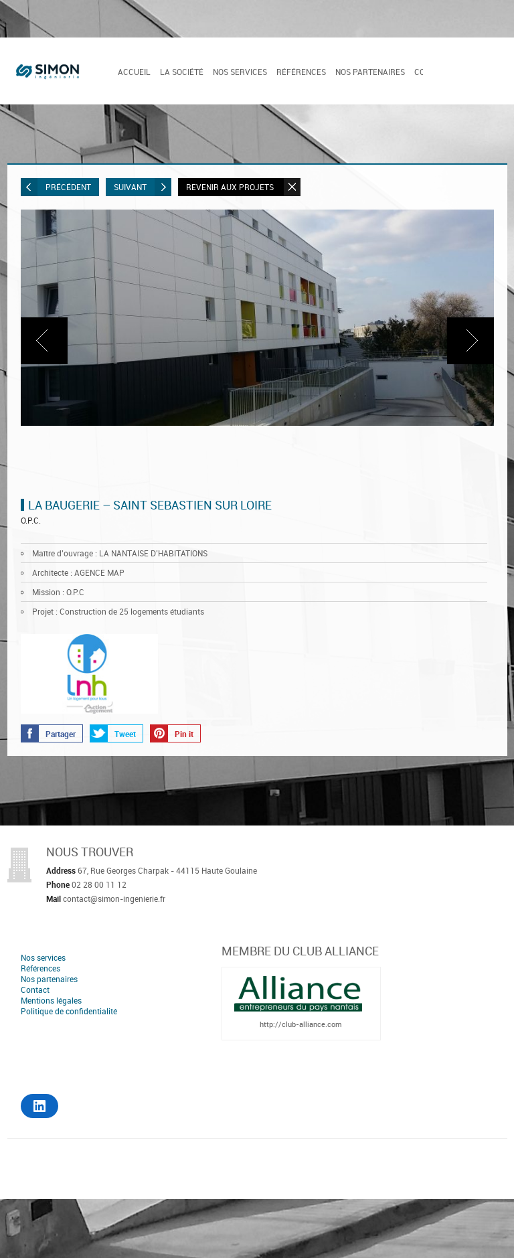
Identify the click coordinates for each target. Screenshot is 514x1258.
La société (181, 71)
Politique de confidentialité (69, 1011)
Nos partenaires (370, 71)
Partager (48, 733)
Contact (35, 989)
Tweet (113, 733)
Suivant (142, 187)
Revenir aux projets (243, 187)
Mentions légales (51, 1000)
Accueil (134, 71)
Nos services (240, 71)
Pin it (172, 733)
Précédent (56, 187)
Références (301, 71)
